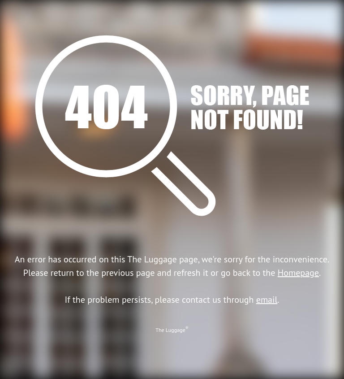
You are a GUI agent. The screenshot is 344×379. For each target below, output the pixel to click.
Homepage (298, 273)
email (267, 299)
